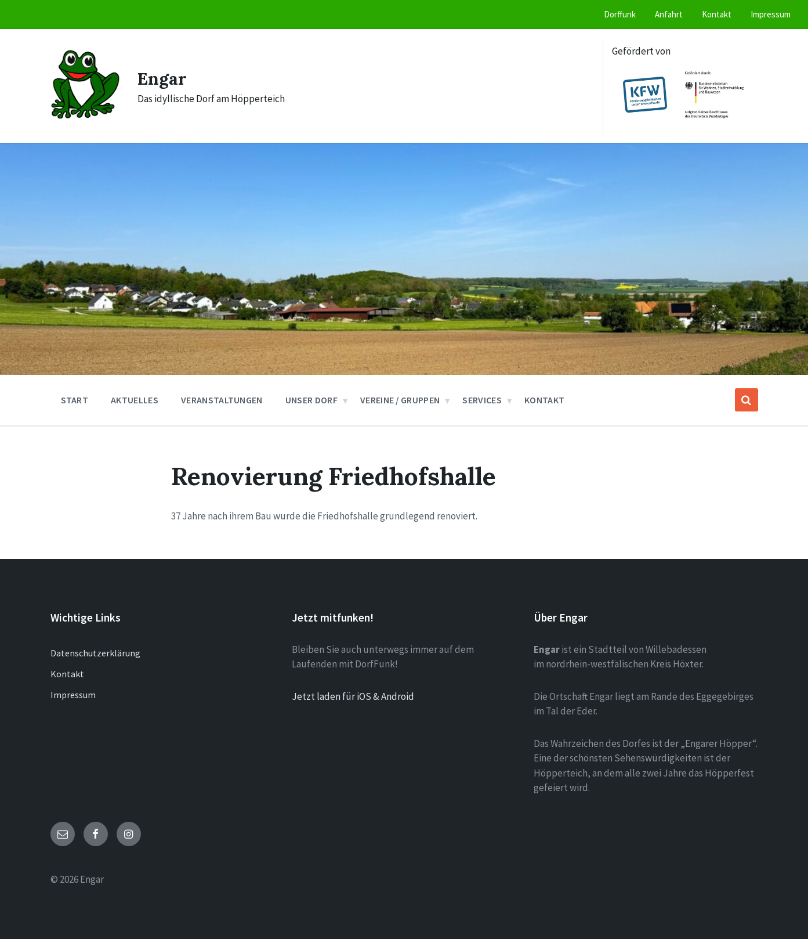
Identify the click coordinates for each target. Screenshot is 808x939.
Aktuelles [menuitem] (134, 400)
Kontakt (67, 674)
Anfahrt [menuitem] (669, 14)
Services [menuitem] (482, 400)
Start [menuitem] (75, 400)
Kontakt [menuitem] (716, 14)
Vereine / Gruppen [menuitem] (400, 400)
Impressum (73, 694)
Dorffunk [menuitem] (620, 14)
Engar (162, 78)
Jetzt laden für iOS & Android (353, 696)
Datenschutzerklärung (95, 653)
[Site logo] (85, 116)
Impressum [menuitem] (771, 14)
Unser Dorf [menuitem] (311, 400)
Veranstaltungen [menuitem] (222, 400)
